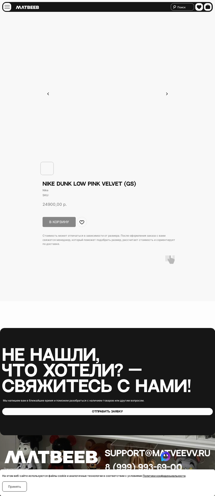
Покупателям (13, 469)
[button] (107, 411)
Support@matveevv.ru (157, 453)
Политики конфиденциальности (164, 475)
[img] (7, 7)
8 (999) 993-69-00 (143, 467)
